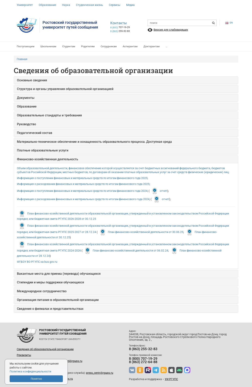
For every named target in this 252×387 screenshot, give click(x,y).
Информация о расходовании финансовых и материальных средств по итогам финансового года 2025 (83, 184)
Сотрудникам (109, 46)
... (166, 46)
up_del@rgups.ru (71, 361)
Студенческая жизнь (89, 4)
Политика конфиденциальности (30, 371)
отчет (163, 190)
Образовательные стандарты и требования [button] (49, 115)
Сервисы (114, 4)
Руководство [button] (26, 124)
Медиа (130, 4)
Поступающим (25, 46)
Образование (47, 4)
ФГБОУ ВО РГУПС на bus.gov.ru (37, 261)
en (229, 22)
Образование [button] (27, 106)
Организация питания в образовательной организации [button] (58, 300)
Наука (66, 4)
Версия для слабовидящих (171, 29)
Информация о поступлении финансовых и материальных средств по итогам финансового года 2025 (82, 178)
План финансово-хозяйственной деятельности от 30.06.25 (145, 231)
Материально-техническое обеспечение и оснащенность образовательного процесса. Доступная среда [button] (94, 142)
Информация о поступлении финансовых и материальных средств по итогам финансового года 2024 (82, 190)
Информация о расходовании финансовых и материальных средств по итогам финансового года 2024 (83, 198)
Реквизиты (24, 355)
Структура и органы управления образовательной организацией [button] (65, 89)
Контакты (118, 23)
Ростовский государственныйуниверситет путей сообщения (70, 25)
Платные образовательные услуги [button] (42, 150)
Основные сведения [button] (32, 80)
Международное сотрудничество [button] (42, 291)
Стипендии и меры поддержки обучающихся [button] (50, 282)
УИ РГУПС (171, 379)
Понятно (36, 378)
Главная (22, 59)
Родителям (88, 46)
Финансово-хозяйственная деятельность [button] (47, 159)
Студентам (68, 46)
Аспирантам (130, 46)
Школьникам (48, 46)
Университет (25, 4)
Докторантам (152, 46)
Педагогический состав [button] (34, 133)
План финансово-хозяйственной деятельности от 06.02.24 (130, 250)
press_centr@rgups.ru (99, 372)
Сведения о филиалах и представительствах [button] (50, 309)
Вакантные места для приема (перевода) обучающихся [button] (59, 274)
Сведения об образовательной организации (45, 349)
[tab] (126, 80)
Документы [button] (25, 98)
